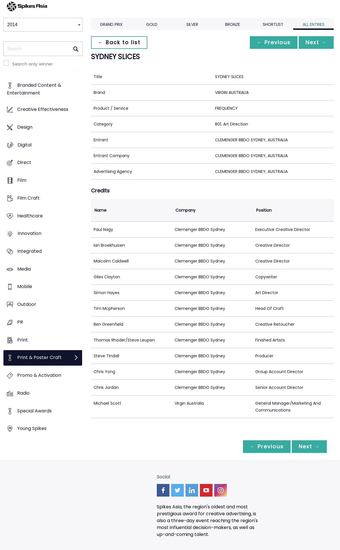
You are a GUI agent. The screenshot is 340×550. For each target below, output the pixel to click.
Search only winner (32, 64)
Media (24, 269)
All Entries (313, 24)
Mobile (24, 286)
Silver (192, 24)
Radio (23, 393)
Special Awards (34, 411)
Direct (24, 162)
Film (21, 180)
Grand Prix (111, 24)
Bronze (232, 24)
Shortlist (273, 24)
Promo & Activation (39, 375)
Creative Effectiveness (42, 109)
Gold (151, 24)
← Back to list (119, 42)
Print (22, 340)
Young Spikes (32, 428)
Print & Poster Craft (39, 357)
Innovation (29, 233)
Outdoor (26, 304)
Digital (25, 145)
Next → (316, 42)
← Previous (274, 42)
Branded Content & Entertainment (34, 89)
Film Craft (28, 198)
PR (20, 322)
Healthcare (30, 216)
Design (24, 127)
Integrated (29, 251)
